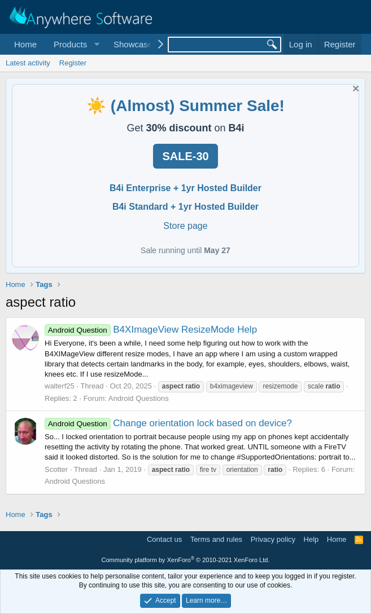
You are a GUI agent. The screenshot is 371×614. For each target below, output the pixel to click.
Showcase (133, 44)
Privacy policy (273, 539)
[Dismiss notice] (354, 90)
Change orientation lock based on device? (168, 423)
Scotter (56, 469)
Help (311, 539)
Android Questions (138, 398)
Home (25, 44)
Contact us (164, 539)
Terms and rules (216, 539)
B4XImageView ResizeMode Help (151, 329)
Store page (185, 226)
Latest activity (28, 63)
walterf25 (60, 386)
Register (72, 63)
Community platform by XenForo (186, 559)
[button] (75, 44)
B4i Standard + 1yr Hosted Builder (185, 206)
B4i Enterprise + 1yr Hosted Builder (185, 188)
